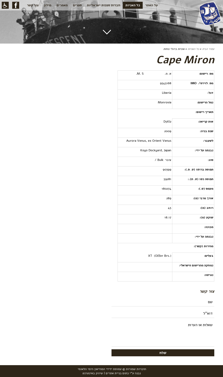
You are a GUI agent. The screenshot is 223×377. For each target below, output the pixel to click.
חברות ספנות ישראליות (103, 5)
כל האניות (132, 5)
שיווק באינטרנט (92, 373)
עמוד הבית (208, 49)
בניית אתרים (114, 373)
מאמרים (62, 5)
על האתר (151, 5)
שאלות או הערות (163, 334)
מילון (47, 5)
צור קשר (33, 5)
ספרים (77, 5)
